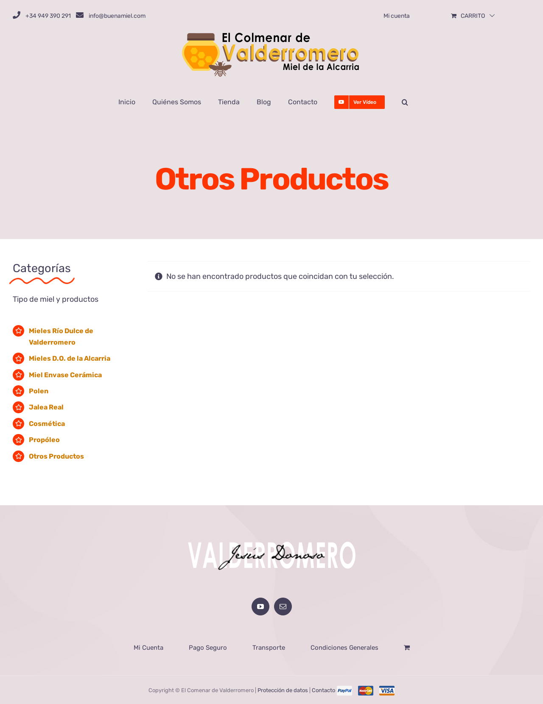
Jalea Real (46, 407)
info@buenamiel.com (117, 15)
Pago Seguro (208, 647)
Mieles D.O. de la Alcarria (69, 358)
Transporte (268, 647)
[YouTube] (260, 606)
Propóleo (44, 440)
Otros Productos (56, 456)
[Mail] (283, 606)
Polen (38, 391)
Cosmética (47, 424)
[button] (405, 102)
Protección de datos (283, 689)
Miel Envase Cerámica (65, 375)
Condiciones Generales (344, 647)
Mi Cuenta (148, 647)
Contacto (323, 689)
